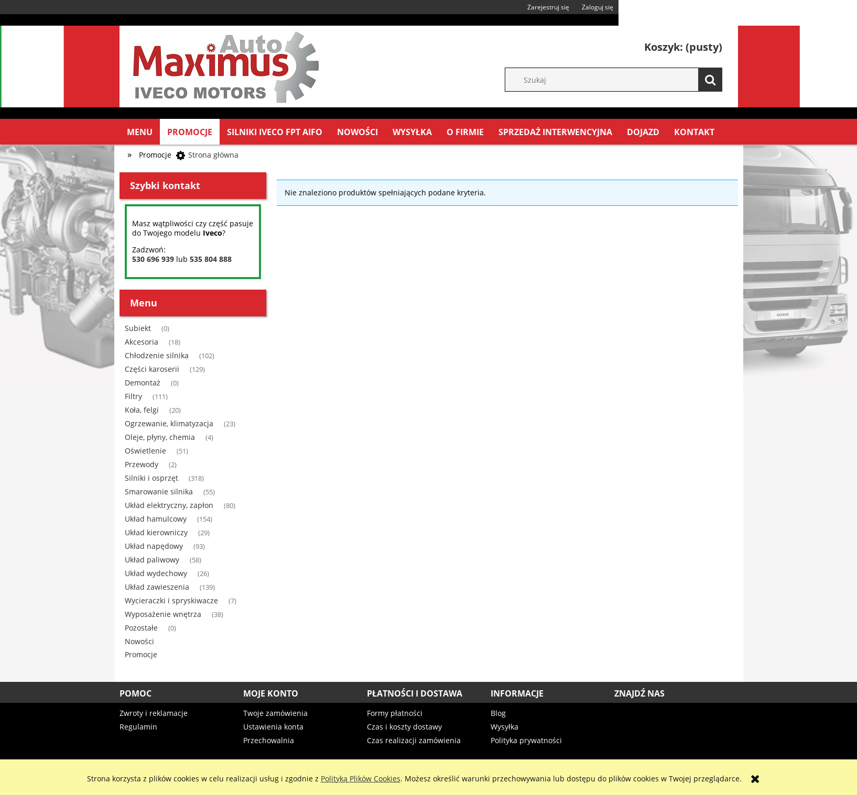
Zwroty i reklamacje (154, 713)
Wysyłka (504, 727)
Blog (498, 713)
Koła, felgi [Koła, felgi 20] (142, 410)
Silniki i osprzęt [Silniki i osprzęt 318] (151, 478)
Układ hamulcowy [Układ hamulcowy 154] (156, 519)
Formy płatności (394, 713)
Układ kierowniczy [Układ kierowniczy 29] (156, 532)
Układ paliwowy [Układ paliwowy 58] (152, 560)
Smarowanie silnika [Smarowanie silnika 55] (159, 491)
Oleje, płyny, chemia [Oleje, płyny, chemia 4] (160, 437)
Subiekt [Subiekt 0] (138, 328)
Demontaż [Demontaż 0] (142, 383)
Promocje (141, 654)
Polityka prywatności (526, 740)
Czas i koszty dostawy (404, 727)
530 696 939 (153, 259)
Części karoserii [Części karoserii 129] (152, 369)
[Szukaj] (710, 80)
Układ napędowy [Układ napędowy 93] (154, 546)
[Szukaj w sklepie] (619, 79)
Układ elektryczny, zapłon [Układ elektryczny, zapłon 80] (169, 505)
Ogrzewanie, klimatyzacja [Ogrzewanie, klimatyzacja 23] (169, 423)
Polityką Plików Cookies (360, 778)
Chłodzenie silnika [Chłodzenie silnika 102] (157, 355)
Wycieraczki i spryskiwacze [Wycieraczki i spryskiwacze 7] (171, 600)
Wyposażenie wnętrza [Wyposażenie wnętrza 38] (163, 614)
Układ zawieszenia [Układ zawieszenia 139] (157, 587)
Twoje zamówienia (275, 713)
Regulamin (138, 727)
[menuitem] (140, 132)
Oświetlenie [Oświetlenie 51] (145, 451)
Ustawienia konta (273, 727)
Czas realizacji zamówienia (414, 740)
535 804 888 (211, 259)
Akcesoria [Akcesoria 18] (141, 342)
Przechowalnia (268, 740)
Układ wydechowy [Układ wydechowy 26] (156, 573)
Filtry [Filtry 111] (133, 396)
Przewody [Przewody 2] (141, 464)
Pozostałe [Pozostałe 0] (141, 628)
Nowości (139, 641)
